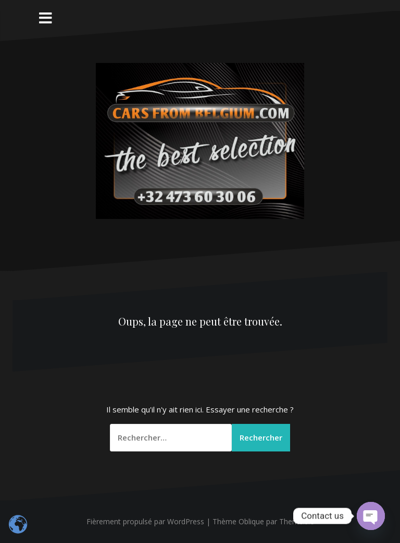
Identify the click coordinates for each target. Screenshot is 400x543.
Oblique (251, 521)
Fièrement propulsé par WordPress (145, 521)
